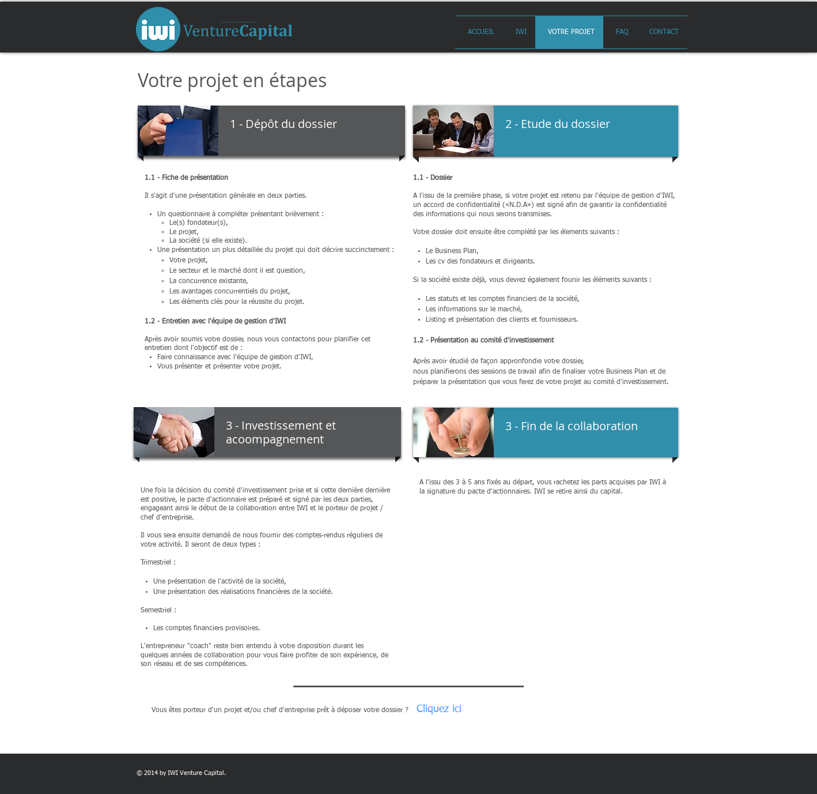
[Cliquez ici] (438, 709)
